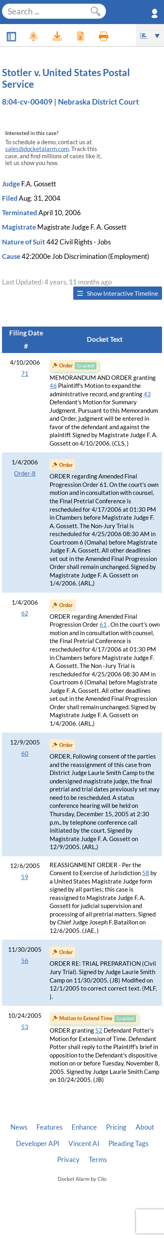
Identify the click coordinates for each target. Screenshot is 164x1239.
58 (145, 873)
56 (24, 960)
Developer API (37, 1144)
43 (147, 394)
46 (53, 385)
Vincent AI (83, 1144)
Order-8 (25, 473)
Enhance (84, 1127)
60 (24, 753)
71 (24, 373)
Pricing (116, 1127)
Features (49, 1127)
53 (24, 1026)
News (18, 1127)
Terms (98, 1160)
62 (24, 613)
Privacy (68, 1160)
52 (98, 1030)
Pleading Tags (128, 1144)
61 (103, 624)
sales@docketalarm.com (37, 148)
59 (24, 877)
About (145, 1127)
